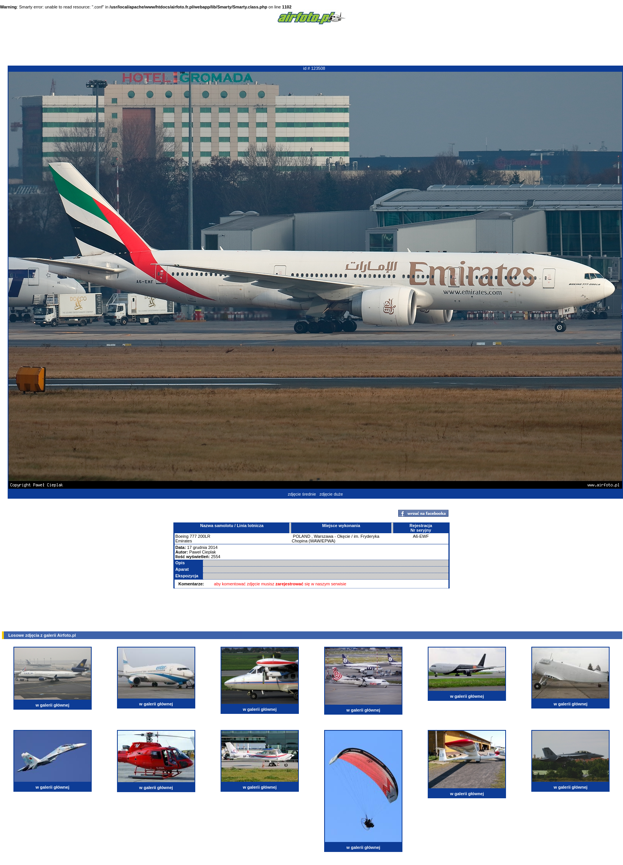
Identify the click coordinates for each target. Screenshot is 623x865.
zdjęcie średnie (302, 494)
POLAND (301, 536)
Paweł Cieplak (202, 552)
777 (193, 536)
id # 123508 (314, 68)
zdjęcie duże (331, 494)
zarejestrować (289, 584)
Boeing (181, 536)
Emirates (183, 541)
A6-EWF (421, 536)
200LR (204, 536)
